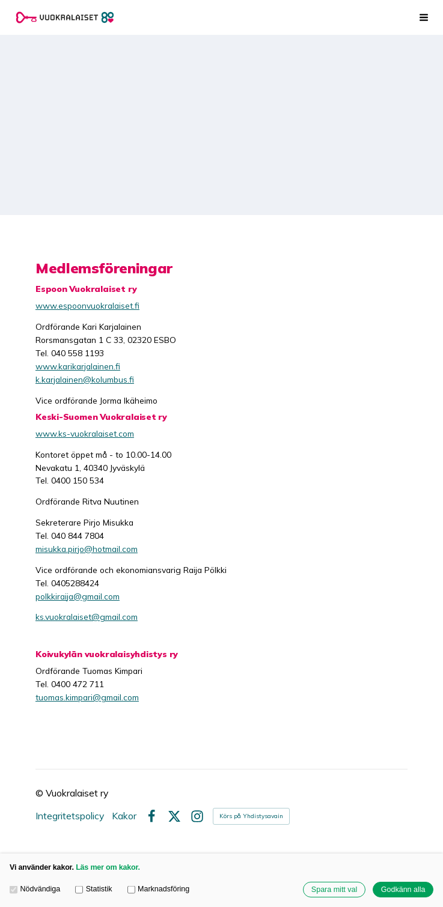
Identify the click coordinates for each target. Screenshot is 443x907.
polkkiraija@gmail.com (77, 596)
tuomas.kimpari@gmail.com (87, 697)
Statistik (93, 889)
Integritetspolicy (69, 816)
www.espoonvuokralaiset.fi (87, 305)
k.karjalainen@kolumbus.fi (84, 379)
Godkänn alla (403, 889)
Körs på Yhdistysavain (251, 816)
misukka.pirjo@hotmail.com (86, 549)
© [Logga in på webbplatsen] (40, 793)
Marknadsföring (158, 889)
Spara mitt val (334, 889)
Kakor (124, 816)
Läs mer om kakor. (108, 867)
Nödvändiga (35, 889)
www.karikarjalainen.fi (77, 366)
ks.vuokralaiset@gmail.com (86, 616)
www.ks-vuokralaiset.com (84, 433)
